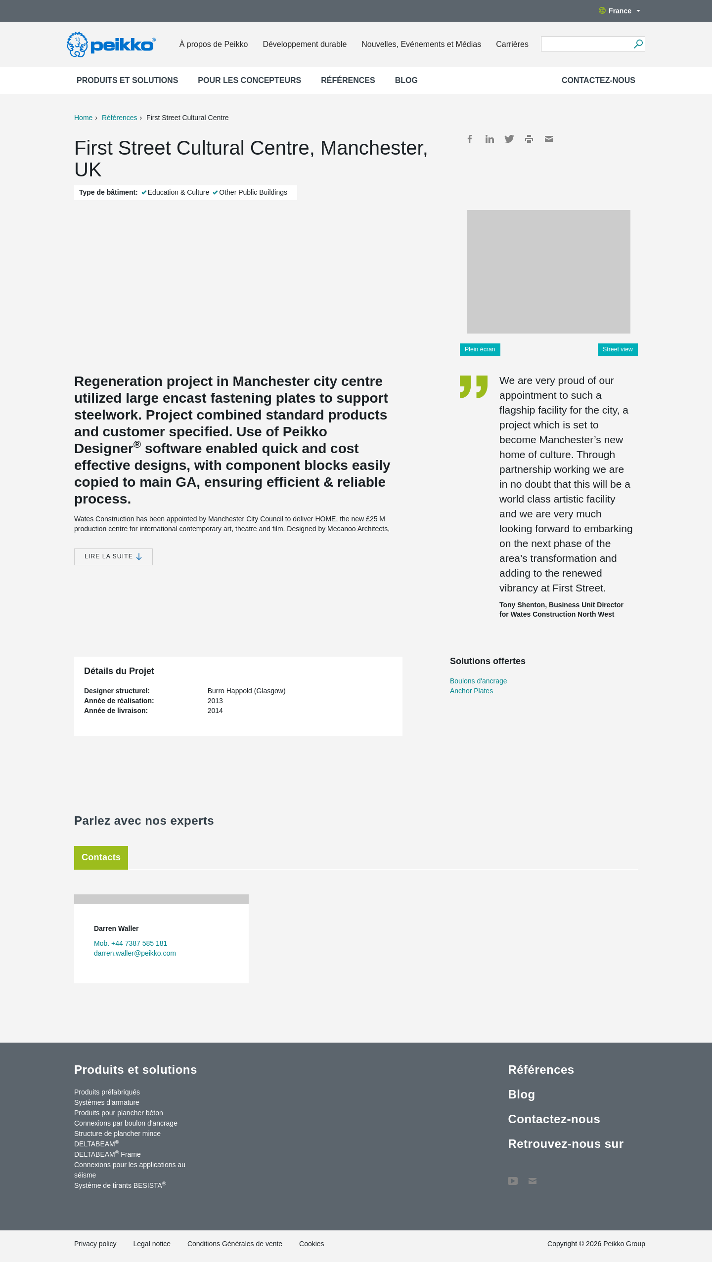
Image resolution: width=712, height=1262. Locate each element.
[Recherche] (638, 44)
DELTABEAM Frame (107, 1153)
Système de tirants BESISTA (120, 1184)
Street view (618, 349)
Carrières (512, 44)
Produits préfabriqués (107, 1092)
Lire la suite (113, 556)
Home (83, 118)
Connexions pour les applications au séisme (129, 1170)
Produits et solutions (127, 80)
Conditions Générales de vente (234, 1244)
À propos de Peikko (213, 44)
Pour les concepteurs (249, 80)
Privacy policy (95, 1244)
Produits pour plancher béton (118, 1113)
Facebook (470, 139)
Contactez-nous (598, 80)
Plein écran (480, 349)
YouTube (513, 1176)
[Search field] (585, 44)
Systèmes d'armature (106, 1102)
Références (348, 80)
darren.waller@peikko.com (135, 953)
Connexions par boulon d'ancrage (126, 1123)
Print (529, 139)
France (619, 11)
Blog (406, 80)
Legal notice (152, 1244)
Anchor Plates (471, 691)
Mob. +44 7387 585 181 (130, 943)
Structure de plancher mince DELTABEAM (117, 1139)
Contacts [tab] (101, 857)
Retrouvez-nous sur (565, 1143)
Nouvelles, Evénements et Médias (421, 44)
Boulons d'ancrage (478, 681)
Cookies (311, 1244)
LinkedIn (489, 139)
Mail (549, 139)
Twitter (509, 139)
